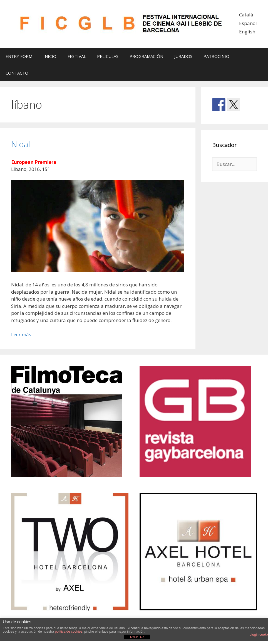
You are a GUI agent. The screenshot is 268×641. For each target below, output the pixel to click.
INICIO (49, 56)
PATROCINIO (216, 56)
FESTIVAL (77, 56)
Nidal (20, 144)
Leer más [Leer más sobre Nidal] (21, 334)
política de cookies (68, 631)
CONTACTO (17, 73)
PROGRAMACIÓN (146, 56)
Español (248, 23)
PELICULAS (107, 56)
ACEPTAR (137, 637)
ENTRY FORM (19, 56)
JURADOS (183, 56)
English (247, 31)
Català (246, 14)
